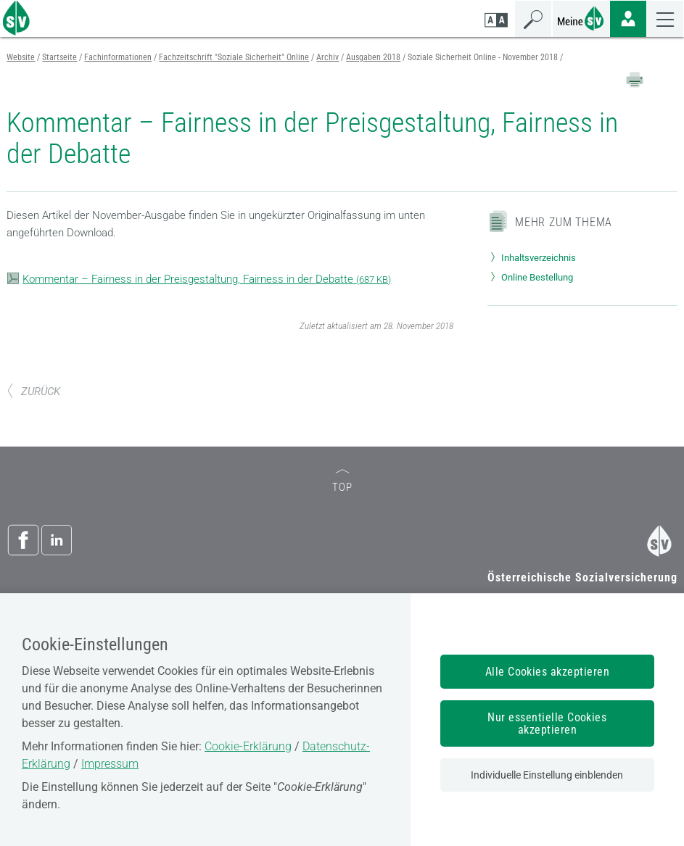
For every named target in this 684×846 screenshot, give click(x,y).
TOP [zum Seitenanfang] (342, 481)
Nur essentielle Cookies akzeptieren (546, 723)
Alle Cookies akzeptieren (547, 672)
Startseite (59, 57)
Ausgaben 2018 (373, 57)
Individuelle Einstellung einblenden (547, 775)
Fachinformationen (118, 57)
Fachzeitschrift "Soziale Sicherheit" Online (234, 57)
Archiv (327, 57)
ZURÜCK (33, 391)
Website (21, 57)
